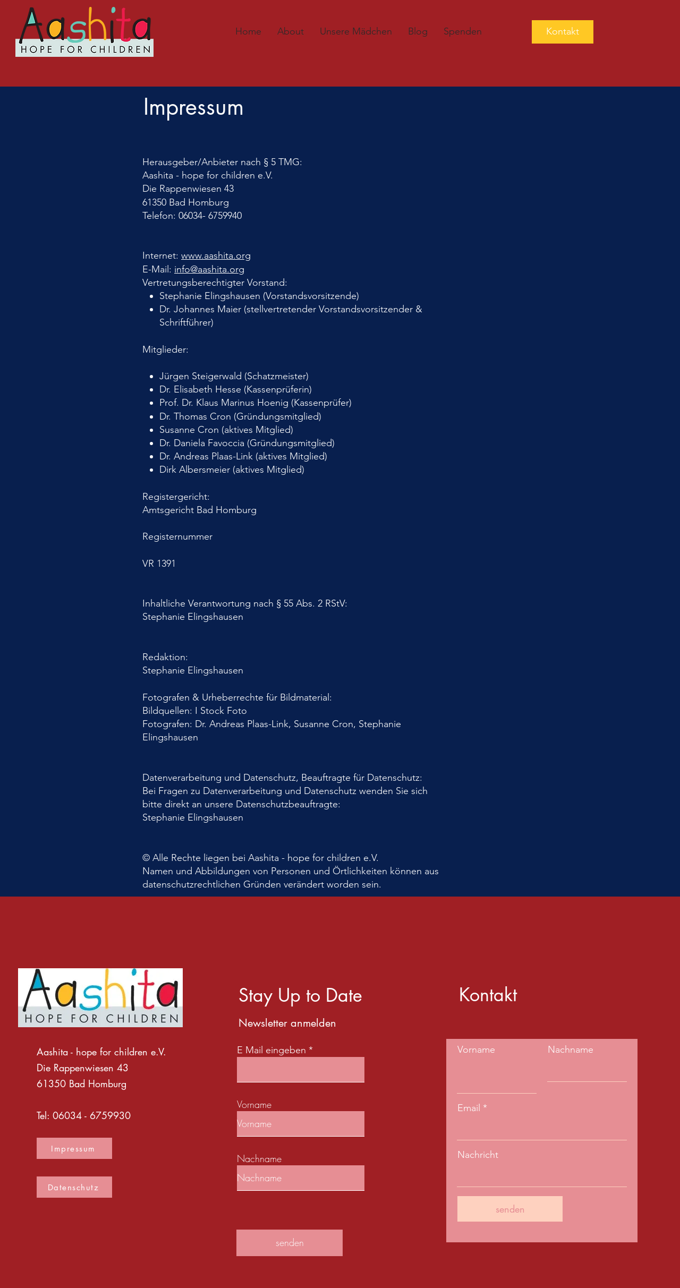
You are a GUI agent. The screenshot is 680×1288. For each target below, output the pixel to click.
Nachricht (477, 1154)
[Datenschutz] (74, 1187)
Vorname (254, 1104)
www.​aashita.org (216, 255)
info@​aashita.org (209, 269)
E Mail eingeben (271, 1050)
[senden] (289, 1243)
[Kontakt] (562, 32)
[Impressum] (74, 1148)
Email (468, 1108)
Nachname (259, 1158)
